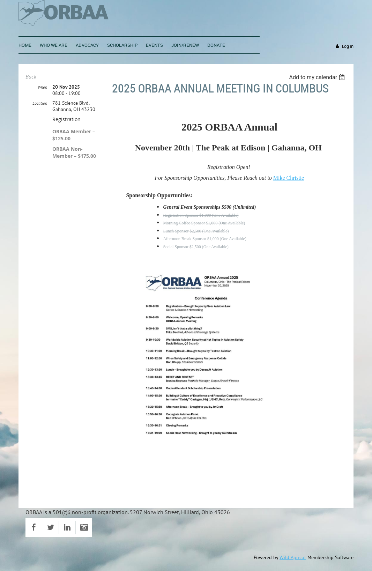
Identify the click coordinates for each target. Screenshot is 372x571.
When (42, 87)
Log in (348, 46)
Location (39, 103)
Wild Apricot (293, 557)
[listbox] (318, 77)
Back (30, 76)
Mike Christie (288, 178)
